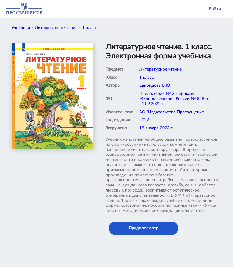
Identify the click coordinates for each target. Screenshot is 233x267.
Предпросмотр (143, 228)
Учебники (21, 28)
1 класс (89, 28)
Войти (215, 9)
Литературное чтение (56, 28)
